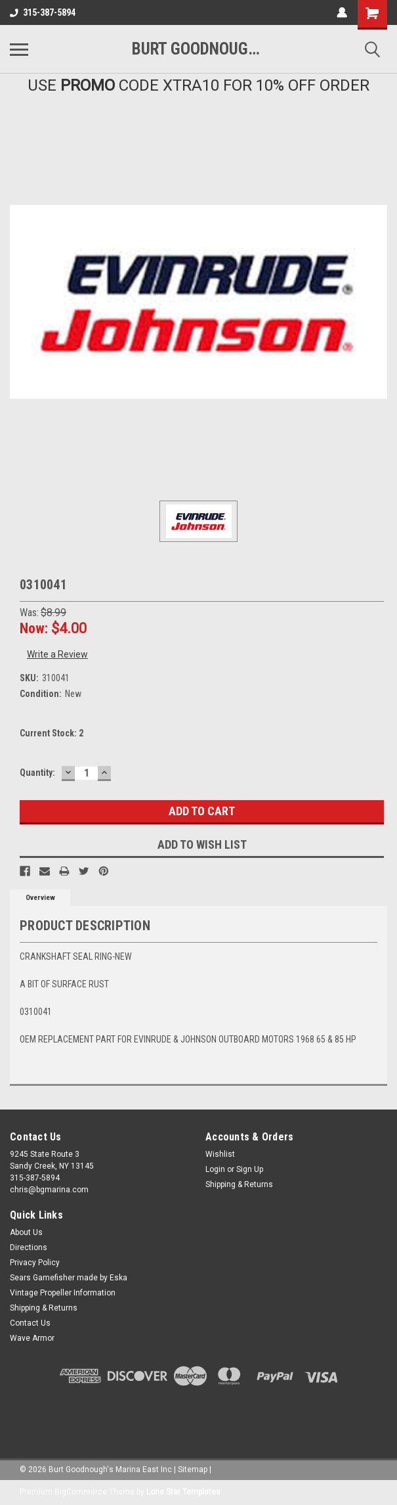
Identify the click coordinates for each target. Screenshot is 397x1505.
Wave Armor (32, 1338)
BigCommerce (80, 1491)
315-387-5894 (42, 12)
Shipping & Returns (239, 1184)
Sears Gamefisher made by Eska (68, 1277)
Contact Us (30, 1323)
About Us (26, 1232)
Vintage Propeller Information (62, 1292)
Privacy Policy (35, 1262)
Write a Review (57, 654)
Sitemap (192, 1469)
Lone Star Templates (183, 1491)
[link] (199, 1415)
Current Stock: (51, 733)
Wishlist (220, 1154)
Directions (28, 1247)
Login (215, 1169)
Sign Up (249, 1169)
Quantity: (37, 772)
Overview (40, 897)
